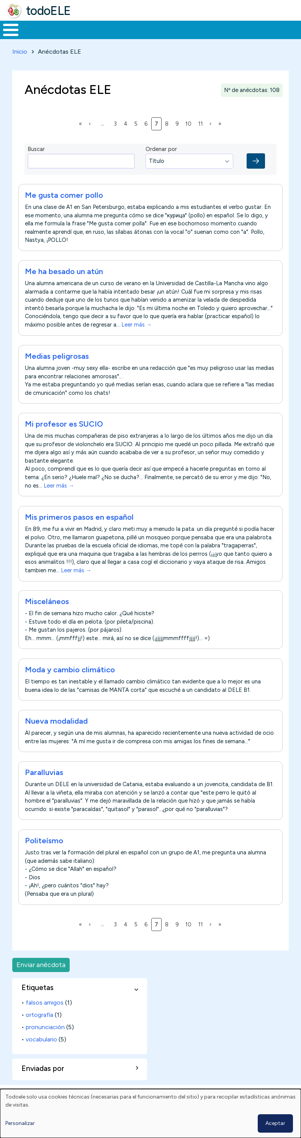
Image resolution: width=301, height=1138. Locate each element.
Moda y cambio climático (70, 683)
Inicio (6, 37)
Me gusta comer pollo (64, 209)
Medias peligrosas (57, 370)
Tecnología (207, 37)
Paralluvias (44, 786)
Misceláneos (47, 616)
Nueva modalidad (56, 735)
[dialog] (150, 1113)
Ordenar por (161, 163)
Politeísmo (44, 854)
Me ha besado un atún (64, 286)
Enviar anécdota (40, 979)
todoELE (48, 10)
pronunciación (45, 1041)
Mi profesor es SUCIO (64, 438)
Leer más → (136, 339)
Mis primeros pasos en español (79, 531)
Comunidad (258, 37)
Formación (86, 37)
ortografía (39, 1029)
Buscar (293, 29)
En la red (167, 37)
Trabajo (132, 37)
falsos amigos (45, 1016)
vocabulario (41, 1053)
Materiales (36, 37)
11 (202, 137)
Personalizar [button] (20, 1123)
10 (190, 137)
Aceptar (275, 1123)
